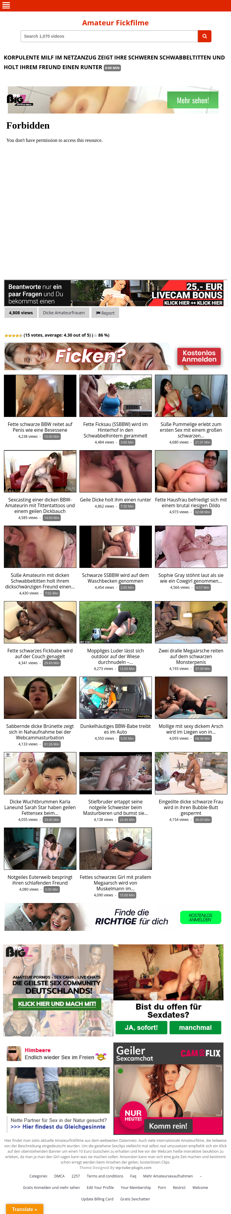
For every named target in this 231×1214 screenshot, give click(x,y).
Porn (162, 1187)
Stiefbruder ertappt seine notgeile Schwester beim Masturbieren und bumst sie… (115, 807)
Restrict (179, 1187)
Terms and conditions (105, 1176)
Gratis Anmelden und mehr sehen (51, 1187)
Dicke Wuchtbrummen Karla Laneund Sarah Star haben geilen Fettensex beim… (39, 807)
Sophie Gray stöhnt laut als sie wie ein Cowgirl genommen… (191, 578)
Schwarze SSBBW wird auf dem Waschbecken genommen (115, 578)
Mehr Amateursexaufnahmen (168, 1176)
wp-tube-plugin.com (134, 1167)
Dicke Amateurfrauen (64, 313)
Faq (133, 1176)
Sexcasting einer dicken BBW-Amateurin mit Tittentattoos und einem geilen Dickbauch (40, 505)
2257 (76, 1176)
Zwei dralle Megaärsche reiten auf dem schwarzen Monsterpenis (191, 656)
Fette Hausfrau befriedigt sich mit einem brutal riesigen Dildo (191, 503)
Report (105, 313)
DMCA (59, 1176)
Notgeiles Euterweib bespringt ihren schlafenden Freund (40, 880)
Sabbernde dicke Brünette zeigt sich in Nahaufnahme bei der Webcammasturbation (40, 732)
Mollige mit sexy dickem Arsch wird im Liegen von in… (191, 729)
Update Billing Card (97, 1199)
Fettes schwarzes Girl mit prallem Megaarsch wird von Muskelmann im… (115, 883)
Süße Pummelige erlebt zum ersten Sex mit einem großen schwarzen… (191, 430)
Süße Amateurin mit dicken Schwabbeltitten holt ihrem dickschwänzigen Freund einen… (40, 581)
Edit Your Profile (100, 1187)
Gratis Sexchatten (135, 1199)
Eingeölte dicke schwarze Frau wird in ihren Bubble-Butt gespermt (191, 807)
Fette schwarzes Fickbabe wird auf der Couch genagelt (39, 654)
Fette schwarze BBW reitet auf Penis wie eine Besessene (40, 427)
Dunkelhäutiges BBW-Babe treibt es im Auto (115, 729)
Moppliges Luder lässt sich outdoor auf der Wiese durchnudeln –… (115, 656)
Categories (38, 1176)
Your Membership (136, 1187)
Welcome (200, 1187)
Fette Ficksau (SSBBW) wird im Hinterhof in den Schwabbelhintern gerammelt (115, 430)
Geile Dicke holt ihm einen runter (115, 500)
